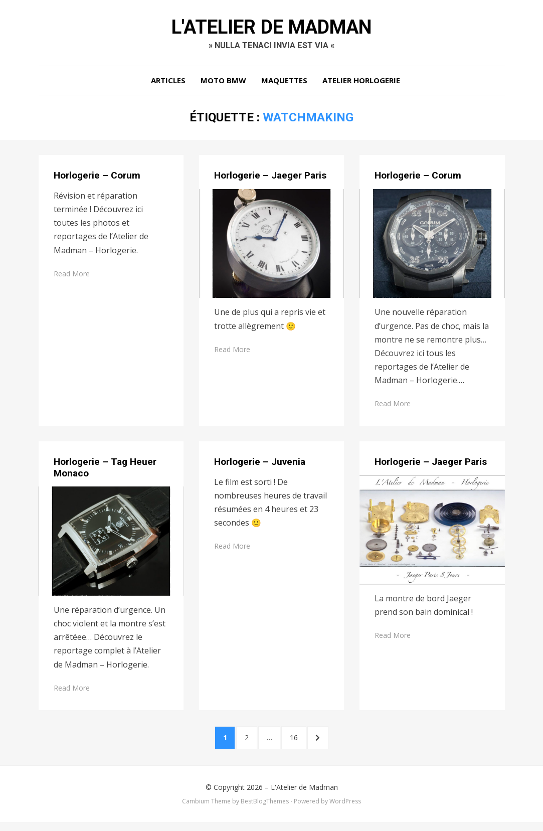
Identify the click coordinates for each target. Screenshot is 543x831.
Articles (168, 85)
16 (303, 744)
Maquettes (284, 85)
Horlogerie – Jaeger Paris (270, 180)
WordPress (345, 810)
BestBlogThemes (265, 810)
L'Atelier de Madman (272, 29)
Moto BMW (223, 85)
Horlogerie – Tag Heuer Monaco (105, 471)
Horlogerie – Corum (97, 180)
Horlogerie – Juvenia (259, 466)
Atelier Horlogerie (361, 85)
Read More (72, 278)
